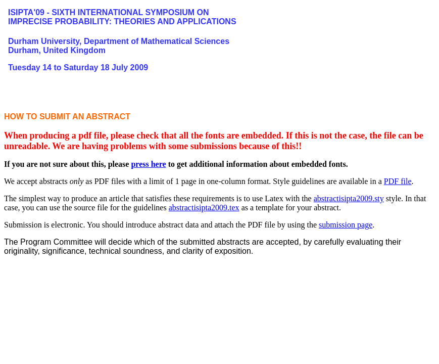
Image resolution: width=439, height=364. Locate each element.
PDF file (398, 181)
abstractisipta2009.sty (349, 198)
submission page (345, 224)
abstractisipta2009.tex (204, 207)
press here (148, 164)
